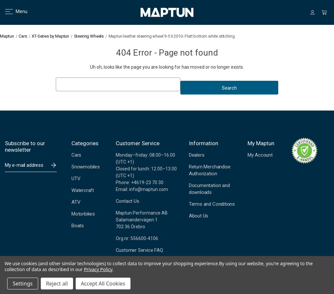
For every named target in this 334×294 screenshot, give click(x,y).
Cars (76, 155)
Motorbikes (83, 214)
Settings (23, 283)
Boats (77, 226)
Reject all (57, 283)
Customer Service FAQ (139, 250)
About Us (198, 216)
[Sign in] (312, 12)
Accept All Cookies (103, 283)
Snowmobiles (85, 167)
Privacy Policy (98, 269)
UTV (75, 179)
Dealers (197, 155)
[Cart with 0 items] (324, 12)
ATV (75, 202)
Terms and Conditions (212, 204)
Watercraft (82, 190)
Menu (12, 11)
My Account (260, 155)
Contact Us (127, 201)
